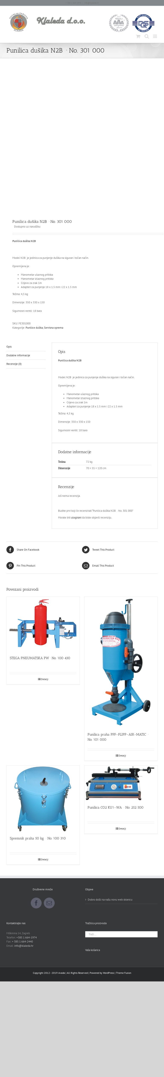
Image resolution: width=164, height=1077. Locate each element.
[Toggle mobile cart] (138, 36)
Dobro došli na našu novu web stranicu (110, 899)
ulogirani (76, 517)
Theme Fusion (123, 972)
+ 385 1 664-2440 (22, 941)
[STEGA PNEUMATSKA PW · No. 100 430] (43, 624)
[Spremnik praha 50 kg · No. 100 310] (43, 799)
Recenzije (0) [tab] (14, 364)
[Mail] (49, 903)
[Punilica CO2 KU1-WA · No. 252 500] (120, 783)
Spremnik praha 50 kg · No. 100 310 (38, 838)
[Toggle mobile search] (147, 36)
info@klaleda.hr (91, 2)
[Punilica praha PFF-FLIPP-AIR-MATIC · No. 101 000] (120, 662)
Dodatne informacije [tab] (18, 355)
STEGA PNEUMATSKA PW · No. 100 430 (40, 658)
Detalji (44, 679)
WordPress (108, 972)
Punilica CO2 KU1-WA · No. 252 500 (116, 807)
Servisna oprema (53, 327)
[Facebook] (36, 903)
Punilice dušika (34, 327)
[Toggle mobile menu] (155, 36)
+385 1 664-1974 (26, 937)
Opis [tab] (9, 346)
